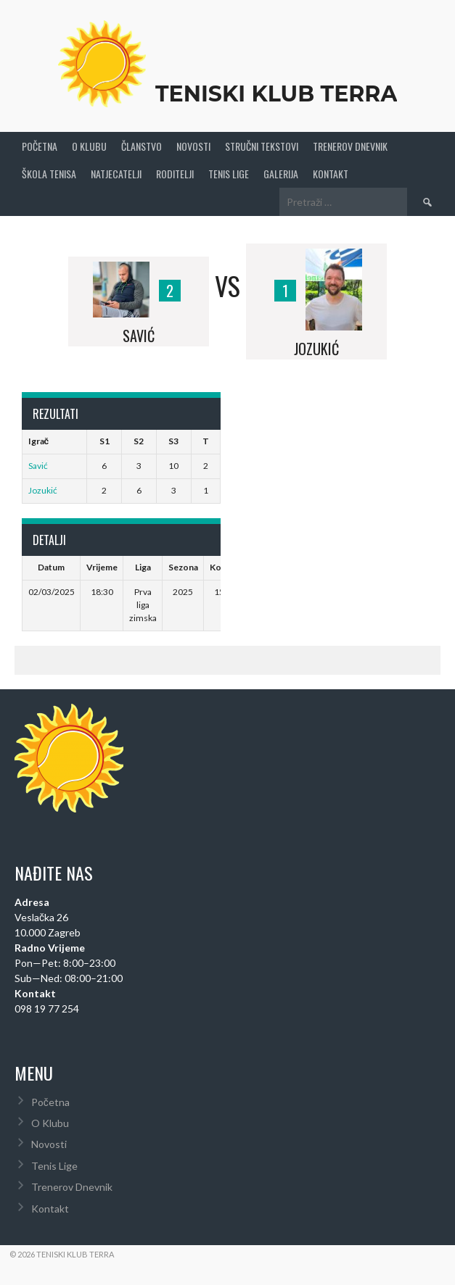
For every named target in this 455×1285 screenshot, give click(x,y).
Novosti (193, 146)
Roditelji (175, 173)
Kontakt (330, 173)
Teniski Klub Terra (276, 93)
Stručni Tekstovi (261, 146)
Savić (38, 465)
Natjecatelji (116, 173)
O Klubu (89, 146)
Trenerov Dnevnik (350, 146)
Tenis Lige (228, 173)
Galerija (280, 173)
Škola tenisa (49, 173)
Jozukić (42, 490)
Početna (39, 146)
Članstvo (141, 146)
